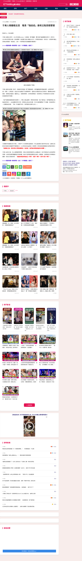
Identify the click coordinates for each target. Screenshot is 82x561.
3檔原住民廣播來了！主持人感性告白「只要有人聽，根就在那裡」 (18, 461)
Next (54, 317)
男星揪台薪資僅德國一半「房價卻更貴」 (73, 51)
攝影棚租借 (28, 1)
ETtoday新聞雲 (7, 1)
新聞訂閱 (35, 1)
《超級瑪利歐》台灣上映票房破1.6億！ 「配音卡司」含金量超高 (18, 474)
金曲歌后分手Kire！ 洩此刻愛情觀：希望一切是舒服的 (73, 68)
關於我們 (73, 161)
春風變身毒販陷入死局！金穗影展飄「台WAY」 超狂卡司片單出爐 (18, 468)
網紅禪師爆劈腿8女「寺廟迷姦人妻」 (73, 42)
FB (75, 4)
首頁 (5, 8)
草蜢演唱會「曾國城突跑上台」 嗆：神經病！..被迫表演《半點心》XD (47, 382)
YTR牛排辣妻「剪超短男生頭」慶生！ (73, 77)
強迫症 (12, 191)
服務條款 (78, 163)
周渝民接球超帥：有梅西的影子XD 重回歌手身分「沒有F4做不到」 (10, 399)
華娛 (56, 8)
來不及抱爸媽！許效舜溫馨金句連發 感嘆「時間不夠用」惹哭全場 (18, 481)
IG (78, 4)
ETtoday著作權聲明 (25, 178)
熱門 (25, 8)
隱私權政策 (65, 165)
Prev (4, 317)
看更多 (30, 405)
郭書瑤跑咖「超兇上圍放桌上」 (73, 60)
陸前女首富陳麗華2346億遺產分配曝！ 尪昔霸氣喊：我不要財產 (18, 500)
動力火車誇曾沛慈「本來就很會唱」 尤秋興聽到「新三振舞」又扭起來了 (47, 364)
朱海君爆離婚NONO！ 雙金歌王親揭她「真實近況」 (73, 104)
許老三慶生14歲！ (71, 34)
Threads (71, 4)
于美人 (5, 191)
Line (73, 4)
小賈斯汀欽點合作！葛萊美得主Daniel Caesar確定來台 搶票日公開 (18, 493)
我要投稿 (65, 161)
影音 (36, 8)
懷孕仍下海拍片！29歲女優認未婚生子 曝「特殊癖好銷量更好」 (29, 291)
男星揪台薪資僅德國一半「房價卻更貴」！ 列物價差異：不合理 (18, 449)
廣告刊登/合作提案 (67, 163)
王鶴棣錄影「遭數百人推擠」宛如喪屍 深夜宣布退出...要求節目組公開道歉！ (10, 347)
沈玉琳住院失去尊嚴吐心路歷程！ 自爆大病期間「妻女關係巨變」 (18, 506)
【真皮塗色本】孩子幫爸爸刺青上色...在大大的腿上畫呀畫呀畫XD (29, 415)
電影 (66, 8)
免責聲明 (75, 165)
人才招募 (69, 161)
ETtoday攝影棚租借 (74, 147)
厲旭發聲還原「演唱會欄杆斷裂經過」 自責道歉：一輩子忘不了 (18, 487)
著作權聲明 (70, 165)
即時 (15, 8)
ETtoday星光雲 (12, 4)
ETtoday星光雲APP (20, 1)
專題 (77, 8)
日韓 (46, 8)
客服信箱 (73, 163)
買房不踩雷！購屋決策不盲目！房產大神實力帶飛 (74, 134)
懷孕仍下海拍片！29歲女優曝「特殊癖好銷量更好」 (73, 26)
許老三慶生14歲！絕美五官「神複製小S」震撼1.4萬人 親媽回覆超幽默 (48, 291)
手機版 (13, 1)
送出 (67, 4)
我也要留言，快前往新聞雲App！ (29, 551)
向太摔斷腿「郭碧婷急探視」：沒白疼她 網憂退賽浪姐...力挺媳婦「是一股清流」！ (29, 382)
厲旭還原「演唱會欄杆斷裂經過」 (17, 14)
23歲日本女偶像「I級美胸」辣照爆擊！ (73, 95)
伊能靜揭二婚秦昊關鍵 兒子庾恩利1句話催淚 (73, 86)
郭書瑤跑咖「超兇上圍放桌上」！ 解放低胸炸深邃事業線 (16, 455)
